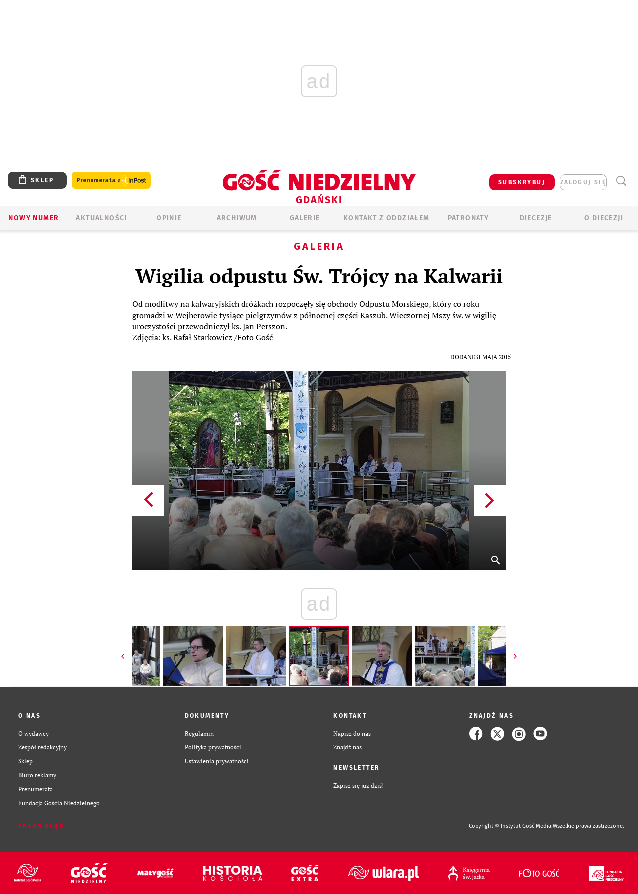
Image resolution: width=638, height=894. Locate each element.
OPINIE (169, 218)
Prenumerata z (111, 180)
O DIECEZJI (603, 218)
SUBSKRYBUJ (521, 182)
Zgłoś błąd (41, 826)
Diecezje (536, 218)
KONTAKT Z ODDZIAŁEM (386, 218)
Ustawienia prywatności (217, 761)
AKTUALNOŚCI (101, 218)
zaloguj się (583, 182)
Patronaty (468, 218)
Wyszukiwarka (621, 181)
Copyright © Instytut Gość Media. (511, 826)
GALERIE (305, 218)
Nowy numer (33, 218)
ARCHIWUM (237, 218)
